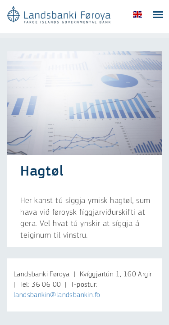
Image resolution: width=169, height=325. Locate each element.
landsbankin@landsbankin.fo (57, 295)
